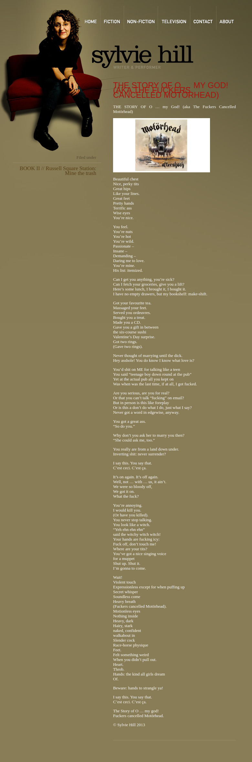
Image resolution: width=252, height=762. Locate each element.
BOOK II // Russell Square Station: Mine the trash (58, 171)
